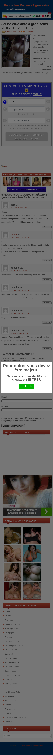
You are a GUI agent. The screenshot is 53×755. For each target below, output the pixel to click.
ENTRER (26, 386)
